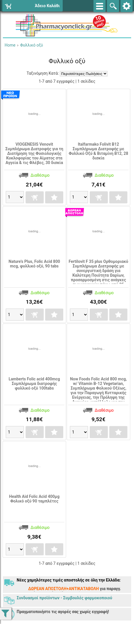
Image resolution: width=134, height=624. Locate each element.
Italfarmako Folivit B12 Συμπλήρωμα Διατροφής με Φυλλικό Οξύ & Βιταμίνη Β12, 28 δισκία (98, 151)
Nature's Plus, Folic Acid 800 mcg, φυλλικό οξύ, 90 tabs (34, 263)
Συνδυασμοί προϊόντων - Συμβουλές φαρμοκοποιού (64, 598)
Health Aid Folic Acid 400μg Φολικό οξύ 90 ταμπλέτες (34, 498)
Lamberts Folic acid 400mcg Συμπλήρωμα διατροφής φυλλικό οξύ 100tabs (34, 383)
